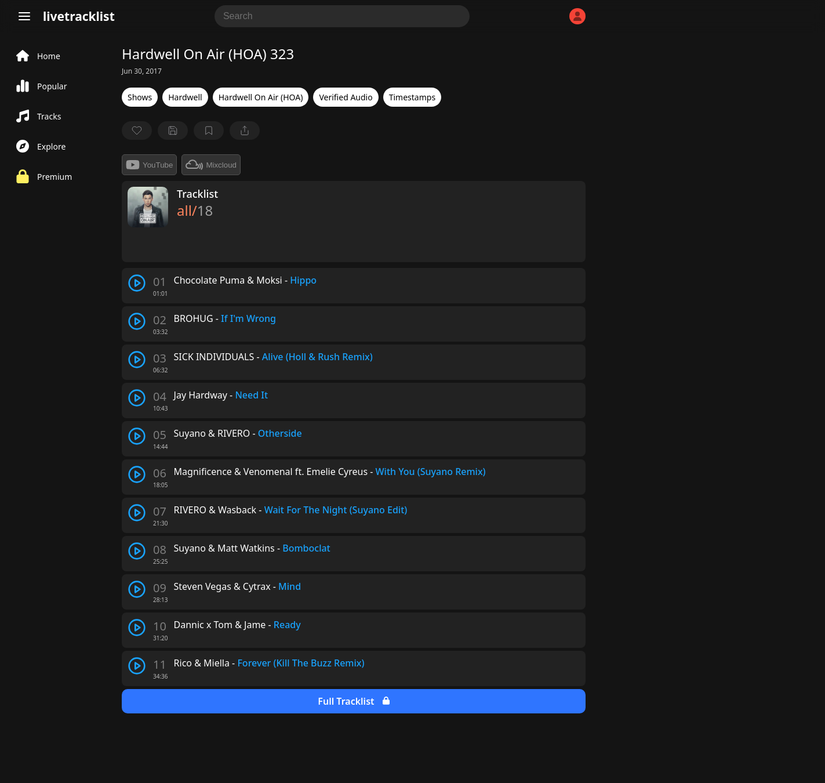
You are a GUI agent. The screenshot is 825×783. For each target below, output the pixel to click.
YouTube (149, 165)
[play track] (137, 283)
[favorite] (137, 130)
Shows (140, 97)
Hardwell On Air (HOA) (261, 97)
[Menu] (24, 16)
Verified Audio (345, 97)
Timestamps (412, 97)
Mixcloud (211, 164)
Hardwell (185, 97)
